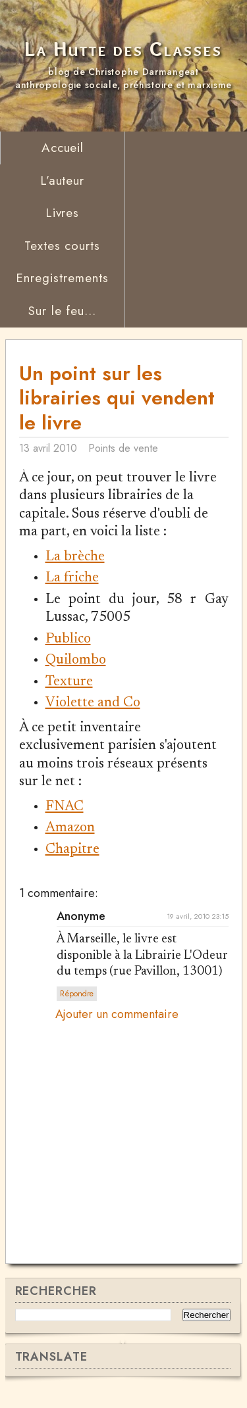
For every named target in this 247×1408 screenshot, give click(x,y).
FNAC (64, 807)
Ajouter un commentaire (116, 1015)
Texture (69, 682)
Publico (68, 639)
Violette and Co (92, 703)
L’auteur (62, 180)
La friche (72, 578)
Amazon (70, 828)
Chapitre (72, 850)
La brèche (75, 557)
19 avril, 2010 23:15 (198, 916)
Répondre (77, 994)
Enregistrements (62, 278)
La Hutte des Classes (123, 49)
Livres (62, 213)
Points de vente (123, 448)
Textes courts (62, 246)
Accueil (62, 148)
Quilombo (75, 661)
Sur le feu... (62, 311)
